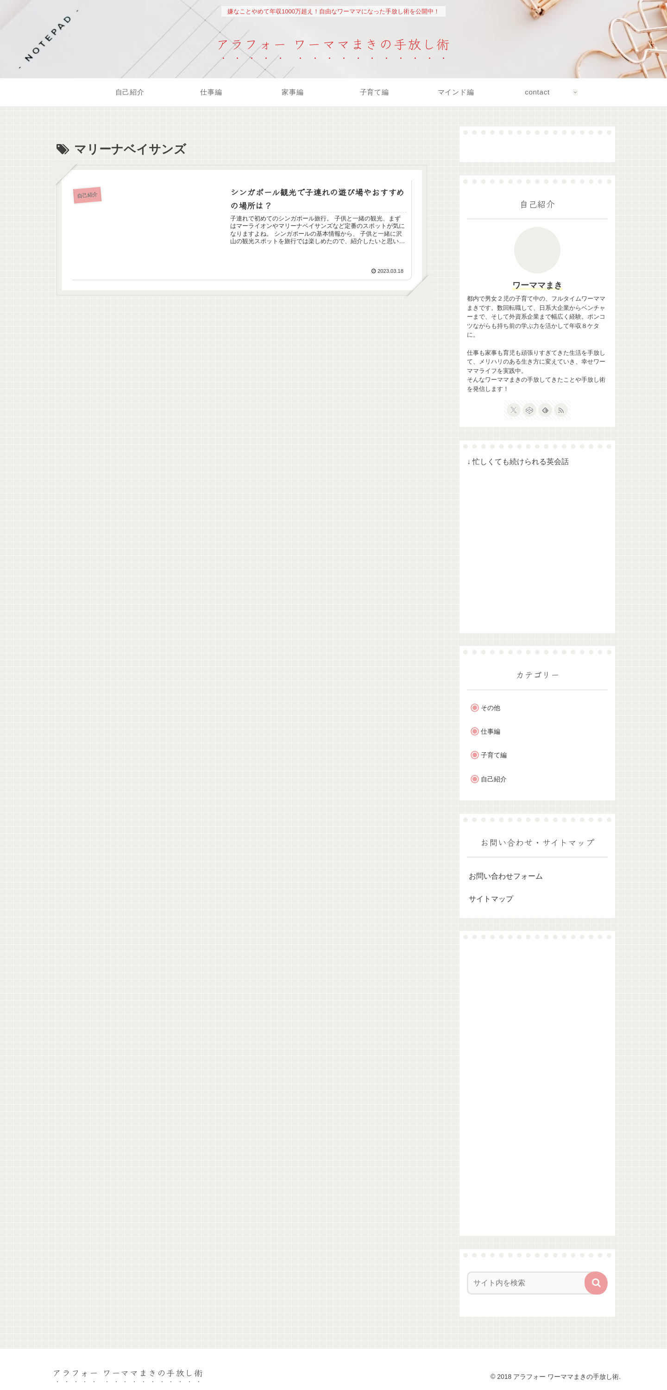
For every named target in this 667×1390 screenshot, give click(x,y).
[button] (596, 1283)
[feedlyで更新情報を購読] (545, 410)
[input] (532, 1283)
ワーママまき (537, 285)
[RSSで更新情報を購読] (561, 410)
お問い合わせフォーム (506, 876)
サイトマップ (491, 899)
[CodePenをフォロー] (529, 410)
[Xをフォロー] (514, 410)
